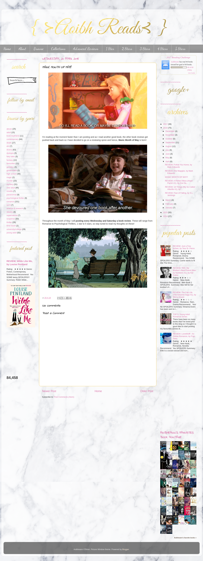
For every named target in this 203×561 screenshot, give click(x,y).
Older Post (146, 391)
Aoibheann (175, 62)
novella (10, 191)
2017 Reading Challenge (178, 57)
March (168, 200)
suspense (11, 219)
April (167, 161)
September (170, 142)
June (167, 154)
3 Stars (145, 48)
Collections (58, 48)
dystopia (10, 153)
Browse (39, 48)
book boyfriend (13, 136)
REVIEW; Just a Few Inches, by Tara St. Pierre (184, 247)
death (9, 143)
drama (9, 150)
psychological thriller (15, 198)
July (167, 150)
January (169, 208)
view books (191, 73)
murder (10, 181)
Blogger (125, 549)
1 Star (110, 48)
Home (98, 391)
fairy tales (11, 156)
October (169, 139)
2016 (165, 128)
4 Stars (163, 48)
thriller (9, 222)
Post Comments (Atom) (64, 397)
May (167, 158)
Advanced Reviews (85, 48)
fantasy (10, 160)
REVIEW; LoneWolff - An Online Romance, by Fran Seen (184, 336)
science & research (15, 208)
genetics (10, 167)
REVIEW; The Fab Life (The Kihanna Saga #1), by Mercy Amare (184, 294)
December (170, 131)
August (168, 146)
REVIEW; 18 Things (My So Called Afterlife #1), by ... (180, 188)
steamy (10, 212)
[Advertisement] (16, 351)
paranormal (12, 195)
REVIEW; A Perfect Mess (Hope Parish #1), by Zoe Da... (179, 182)
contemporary (13, 139)
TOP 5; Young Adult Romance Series (181, 315)
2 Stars (127, 48)
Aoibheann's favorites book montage (177, 435)
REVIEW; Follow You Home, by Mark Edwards (178, 166)
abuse (9, 129)
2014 (165, 216)
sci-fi (9, 205)
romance (10, 202)
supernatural (12, 215)
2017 (165, 124)
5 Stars (180, 48)
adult (9, 132)
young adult (12, 233)
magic (9, 177)
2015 (165, 212)
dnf (8, 146)
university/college (14, 229)
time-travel (11, 226)
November (170, 135)
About (22, 48)
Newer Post (49, 391)
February (169, 204)
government (12, 170)
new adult (11, 188)
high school (12, 174)
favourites (11, 163)
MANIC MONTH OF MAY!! (176, 177)
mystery (10, 184)
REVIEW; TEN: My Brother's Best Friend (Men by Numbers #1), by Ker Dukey (184, 271)
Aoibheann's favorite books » (185, 538)
